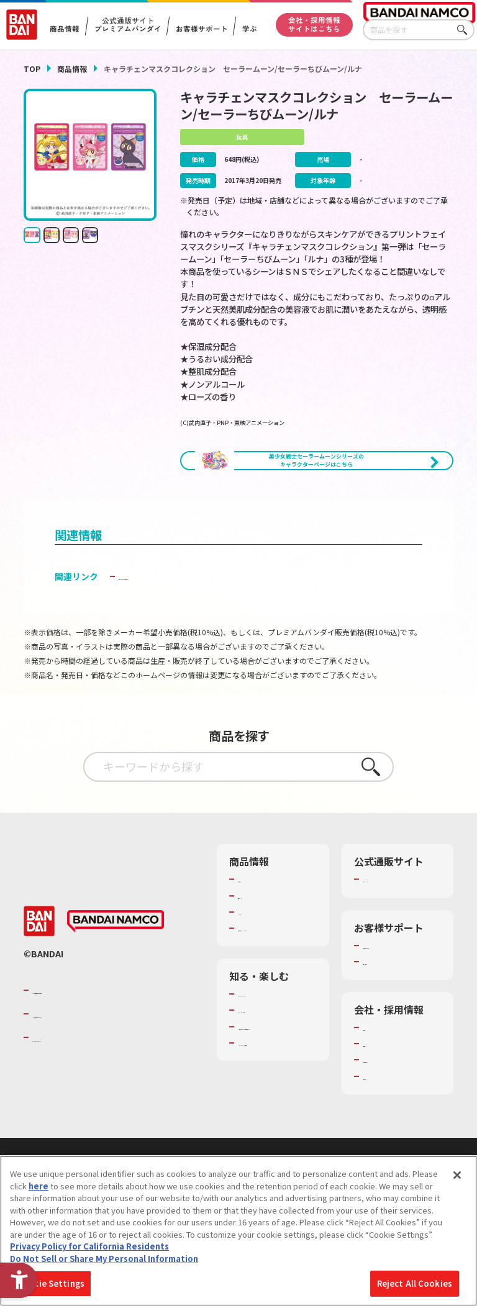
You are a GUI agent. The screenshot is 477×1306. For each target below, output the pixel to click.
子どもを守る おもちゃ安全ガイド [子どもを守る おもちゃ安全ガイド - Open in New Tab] (185, 620)
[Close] (457, 1175)
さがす (465, 30)
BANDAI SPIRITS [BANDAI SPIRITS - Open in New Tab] (70, 1092)
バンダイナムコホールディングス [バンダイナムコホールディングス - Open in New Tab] (106, 1068)
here (38, 1186)
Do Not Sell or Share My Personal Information (104, 1258)
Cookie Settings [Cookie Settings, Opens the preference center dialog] (50, 1283)
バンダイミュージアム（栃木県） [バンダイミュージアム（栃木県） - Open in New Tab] (274, 1136)
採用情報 (379, 1098)
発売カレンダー (266, 938)
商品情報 (72, 68)
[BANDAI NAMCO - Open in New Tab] (115, 976)
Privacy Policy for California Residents (89, 1246)
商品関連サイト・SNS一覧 (270, 976)
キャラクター (262, 954)
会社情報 (379, 1082)
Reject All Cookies (414, 1283)
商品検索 (254, 922)
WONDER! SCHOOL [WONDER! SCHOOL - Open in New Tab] (272, 1048)
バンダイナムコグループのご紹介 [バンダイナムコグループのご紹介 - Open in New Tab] (106, 1044)
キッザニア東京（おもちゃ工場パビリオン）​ (274, 1103)
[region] (238, 1230)
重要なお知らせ (391, 1015)
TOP (32, 68)
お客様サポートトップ (399, 994)
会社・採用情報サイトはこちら (314, 24)
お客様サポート (201, 29)
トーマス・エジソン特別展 (274, 1070)
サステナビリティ (395, 1114)
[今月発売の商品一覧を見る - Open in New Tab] (248, 506)
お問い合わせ (387, 1130)
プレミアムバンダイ (399, 922)
